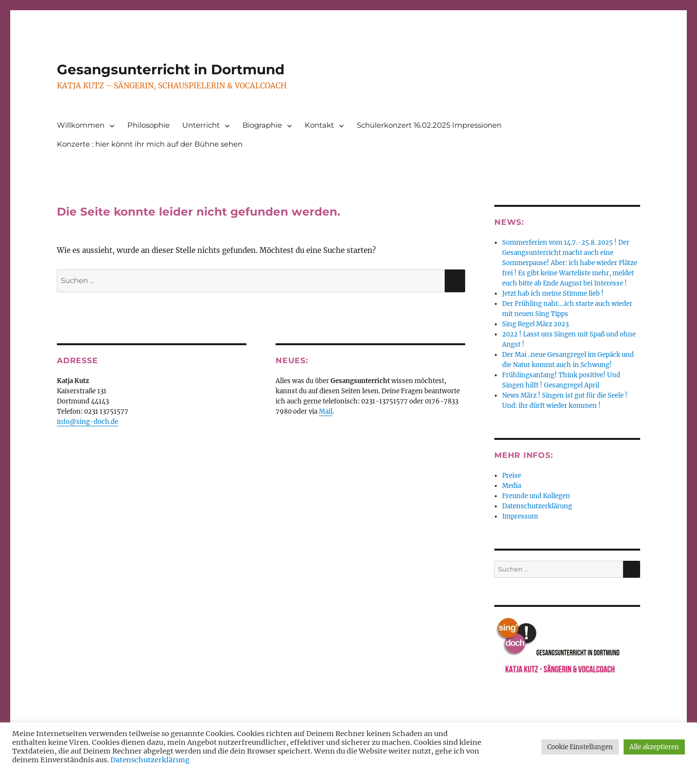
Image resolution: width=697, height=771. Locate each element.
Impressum (520, 516)
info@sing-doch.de (87, 422)
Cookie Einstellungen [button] (580, 747)
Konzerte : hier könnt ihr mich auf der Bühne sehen (150, 144)
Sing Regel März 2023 (535, 324)
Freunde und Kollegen (536, 496)
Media (511, 486)
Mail (325, 411)
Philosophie (148, 125)
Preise (511, 475)
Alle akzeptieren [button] (654, 747)
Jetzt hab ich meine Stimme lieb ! (553, 293)
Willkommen (81, 125)
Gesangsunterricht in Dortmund (170, 69)
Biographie (262, 125)
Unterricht (201, 125)
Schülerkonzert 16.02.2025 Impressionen (429, 125)
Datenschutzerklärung (537, 506)
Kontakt (319, 125)
